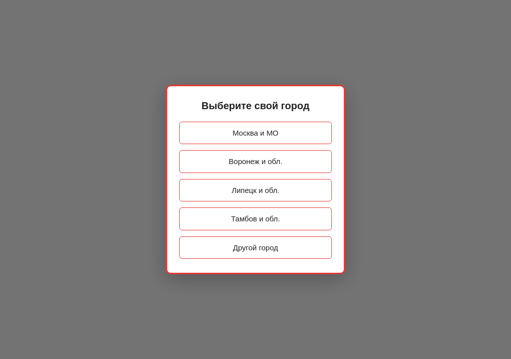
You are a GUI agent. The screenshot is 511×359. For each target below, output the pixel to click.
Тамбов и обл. (255, 218)
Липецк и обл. (255, 190)
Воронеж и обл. (255, 161)
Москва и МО (255, 133)
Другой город (255, 247)
